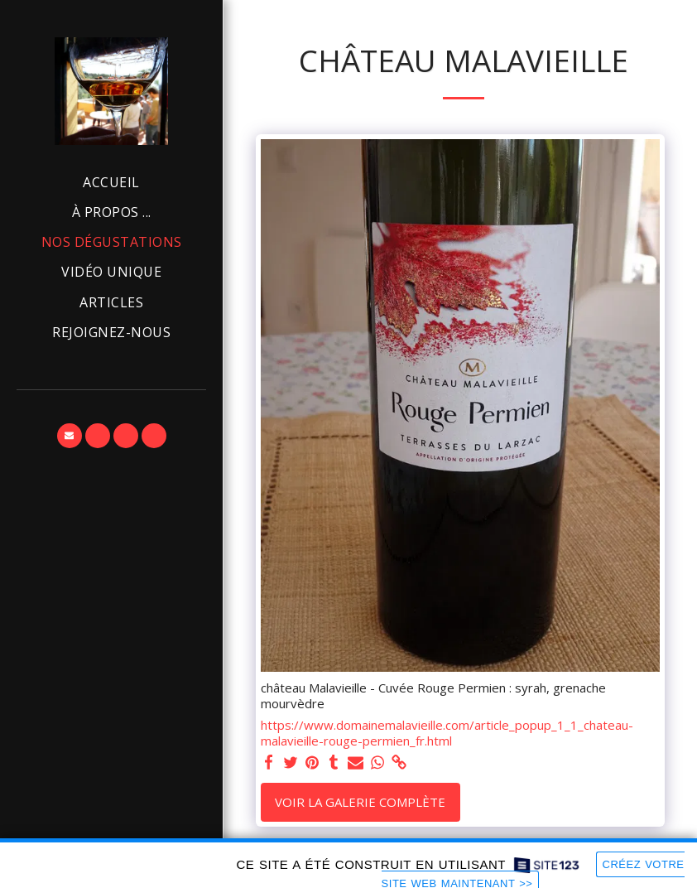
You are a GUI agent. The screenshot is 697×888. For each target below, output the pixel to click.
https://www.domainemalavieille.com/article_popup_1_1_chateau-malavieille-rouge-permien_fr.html (447, 733)
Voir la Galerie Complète (360, 802)
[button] (69, 435)
